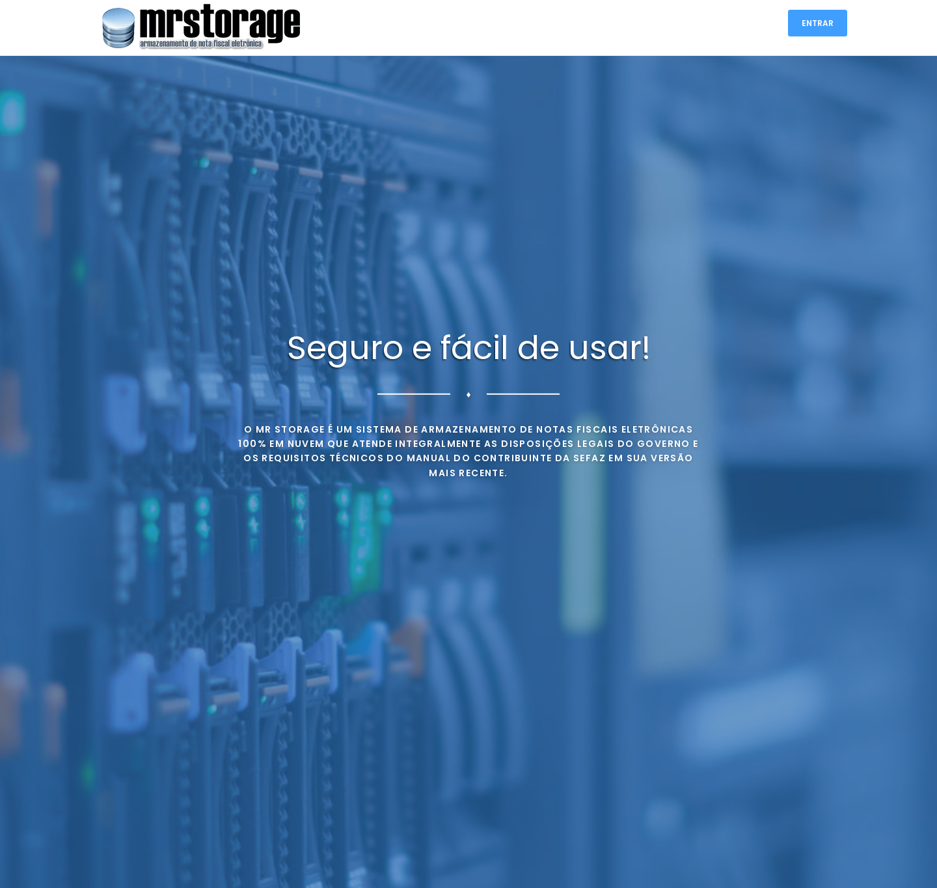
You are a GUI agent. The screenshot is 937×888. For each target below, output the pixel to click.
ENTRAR (818, 23)
